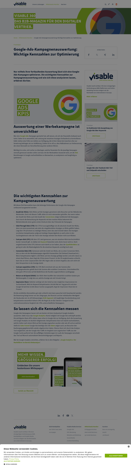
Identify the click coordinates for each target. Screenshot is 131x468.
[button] (53, 461)
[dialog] (65, 456)
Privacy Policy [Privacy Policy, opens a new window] (14, 459)
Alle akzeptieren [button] (116, 456)
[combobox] (129, 446)
